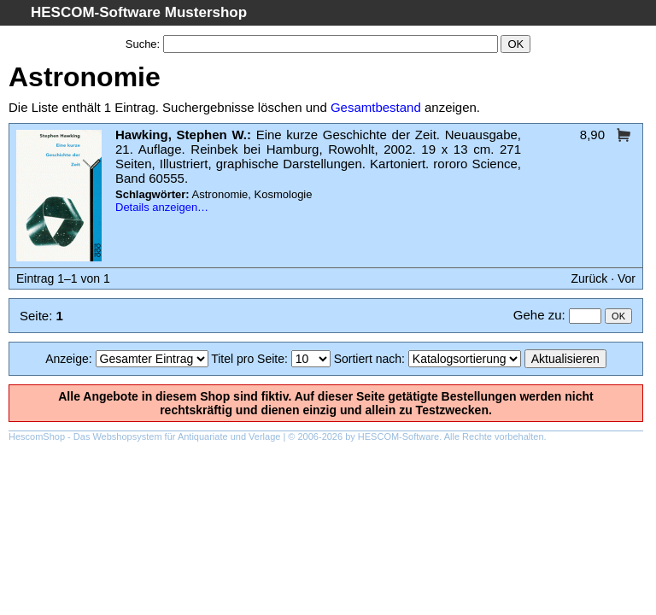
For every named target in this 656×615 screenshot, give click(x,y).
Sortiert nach (367, 359)
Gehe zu (537, 315)
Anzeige (67, 359)
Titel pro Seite (247, 359)
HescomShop (37, 436)
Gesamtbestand (376, 107)
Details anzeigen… (161, 207)
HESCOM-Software (398, 436)
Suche (141, 44)
